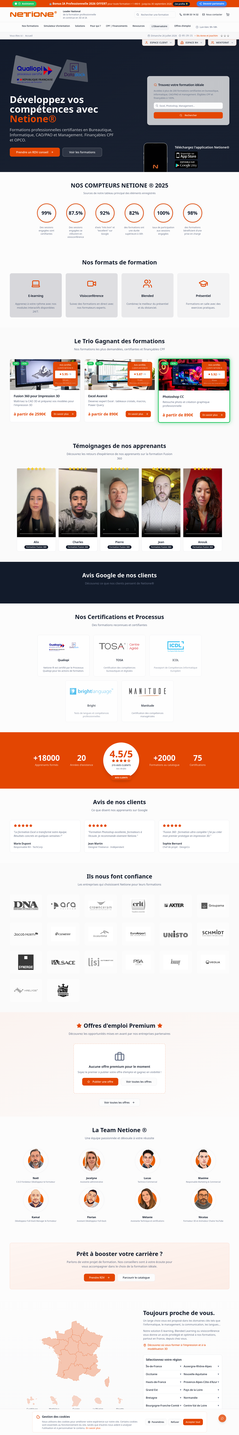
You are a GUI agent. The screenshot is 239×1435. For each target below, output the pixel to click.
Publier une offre (100, 1081)
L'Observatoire (159, 26)
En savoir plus (64, 413)
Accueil (29, 35)
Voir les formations (82, 152)
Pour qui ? (95, 25)
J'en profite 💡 (181, 4)
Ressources (139, 25)
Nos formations (30, 25)
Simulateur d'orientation (57, 25)
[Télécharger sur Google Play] (202, 164)
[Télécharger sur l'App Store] (202, 155)
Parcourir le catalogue (136, 1277)
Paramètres (156, 1421)
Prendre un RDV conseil (35, 152)
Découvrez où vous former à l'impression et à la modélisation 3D (177, 1347)
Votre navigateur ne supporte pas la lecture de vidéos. (36, 502)
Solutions (80, 25)
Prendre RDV (99, 1277)
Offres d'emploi (182, 25)
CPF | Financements (116, 25)
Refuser (175, 1421)
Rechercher (188, 115)
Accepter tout (193, 1421)
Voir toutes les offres (139, 1081)
